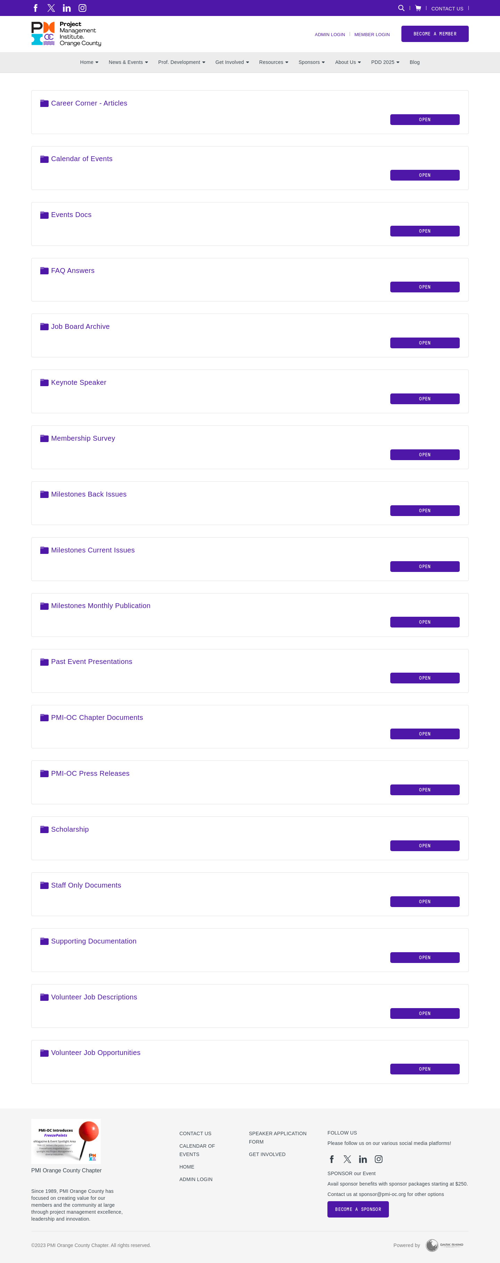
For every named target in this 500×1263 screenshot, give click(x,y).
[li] (66, 8)
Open (425, 127)
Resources (273, 70)
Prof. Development (181, 70)
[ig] (82, 8)
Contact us (196, 1133)
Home (89, 70)
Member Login (370, 38)
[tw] (51, 8)
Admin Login (324, 38)
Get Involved (232, 70)
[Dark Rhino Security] (444, 1245)
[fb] (35, 8)
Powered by (406, 1245)
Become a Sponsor (358, 1209)
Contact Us (447, 8)
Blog (415, 70)
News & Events (128, 70)
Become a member (435, 37)
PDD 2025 (385, 70)
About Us (348, 70)
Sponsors (312, 70)
